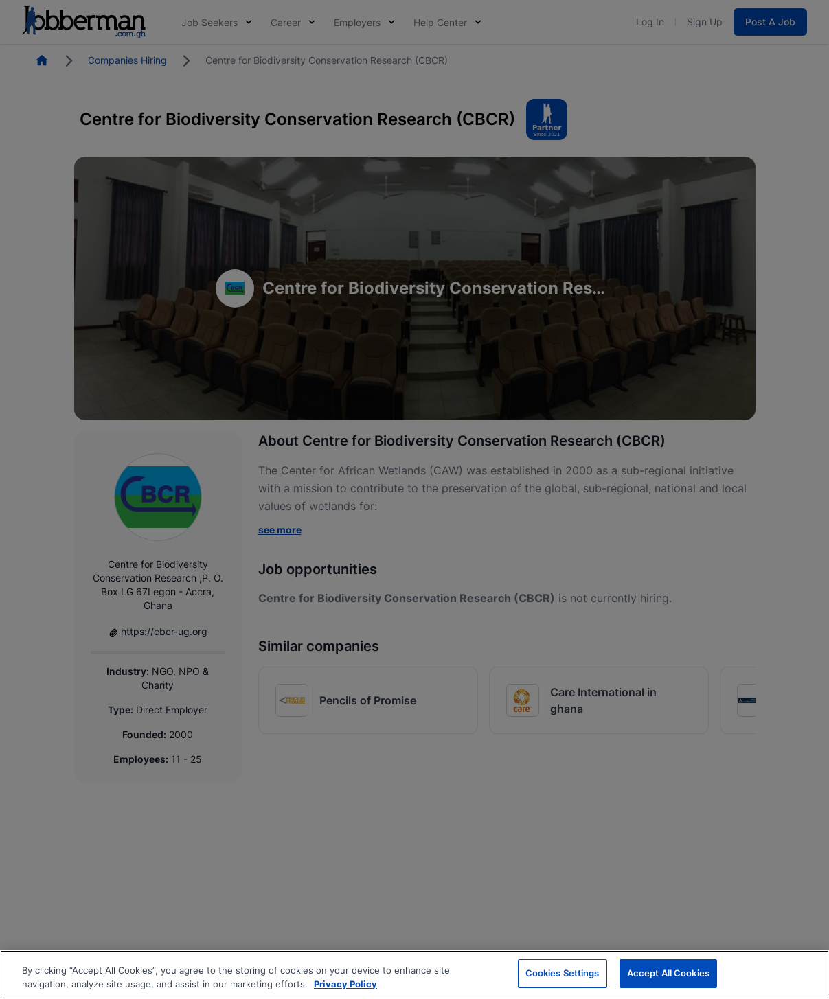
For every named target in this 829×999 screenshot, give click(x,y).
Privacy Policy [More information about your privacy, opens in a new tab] (345, 985)
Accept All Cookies (668, 974)
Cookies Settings (562, 974)
